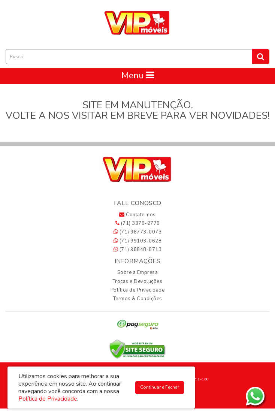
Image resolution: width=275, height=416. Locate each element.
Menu (137, 75)
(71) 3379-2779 (137, 223)
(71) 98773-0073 (138, 232)
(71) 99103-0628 (138, 241)
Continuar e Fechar (159, 387)
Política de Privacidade (138, 290)
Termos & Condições (137, 298)
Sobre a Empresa (137, 272)
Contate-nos (137, 214)
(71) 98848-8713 (138, 249)
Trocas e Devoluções (138, 281)
